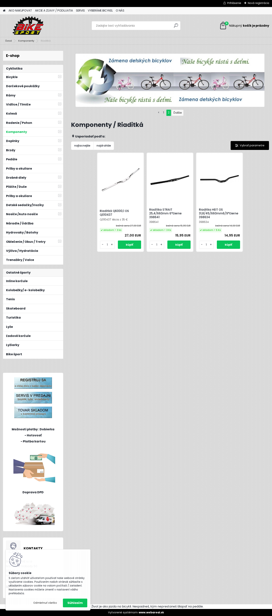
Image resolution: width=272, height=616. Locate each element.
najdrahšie (104, 145)
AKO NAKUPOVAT (20, 10)
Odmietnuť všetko (45, 603)
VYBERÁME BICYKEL (100, 10)
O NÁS (120, 10)
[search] (176, 27)
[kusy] (107, 245)
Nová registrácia (258, 3)
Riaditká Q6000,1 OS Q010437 (114, 213)
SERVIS (80, 10)
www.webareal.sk (151, 612)
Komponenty (26, 41)
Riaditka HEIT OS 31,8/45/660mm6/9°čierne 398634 (218, 213)
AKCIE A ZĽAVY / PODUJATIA (54, 10)
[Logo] (29, 25)
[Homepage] (4, 10)
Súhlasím (75, 603)
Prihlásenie (234, 3)
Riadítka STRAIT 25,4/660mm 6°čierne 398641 (165, 213)
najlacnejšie (82, 145)
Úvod (8, 41)
